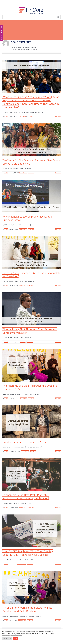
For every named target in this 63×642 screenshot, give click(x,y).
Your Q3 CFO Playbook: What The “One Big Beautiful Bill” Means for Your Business (27, 553)
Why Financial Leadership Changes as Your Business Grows (27, 218)
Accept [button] (15, 638)
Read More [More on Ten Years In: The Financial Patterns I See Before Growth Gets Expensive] (58, 173)
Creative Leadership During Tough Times (26, 442)
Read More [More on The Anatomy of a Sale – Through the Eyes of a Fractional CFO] (58, 398)
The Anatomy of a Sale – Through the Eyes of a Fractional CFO (29, 387)
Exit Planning (23, 116)
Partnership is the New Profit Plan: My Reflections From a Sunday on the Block (25, 496)
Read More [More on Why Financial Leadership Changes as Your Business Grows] (58, 229)
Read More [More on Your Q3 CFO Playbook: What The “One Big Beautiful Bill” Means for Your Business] (58, 564)
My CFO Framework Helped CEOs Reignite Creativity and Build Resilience (27, 609)
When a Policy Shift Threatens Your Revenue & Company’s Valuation (29, 331)
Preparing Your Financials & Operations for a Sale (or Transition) (31, 274)
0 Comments (30, 116)
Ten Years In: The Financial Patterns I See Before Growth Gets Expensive (31, 161)
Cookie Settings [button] (7, 638)
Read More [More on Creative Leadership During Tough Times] (58, 451)
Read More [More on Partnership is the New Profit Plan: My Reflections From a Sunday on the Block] (58, 507)
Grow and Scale (23, 173)
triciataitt (6, 116)
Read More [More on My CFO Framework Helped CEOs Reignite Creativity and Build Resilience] (58, 620)
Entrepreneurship (25, 451)
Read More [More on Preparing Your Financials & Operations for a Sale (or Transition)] (58, 285)
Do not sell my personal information (12, 635)
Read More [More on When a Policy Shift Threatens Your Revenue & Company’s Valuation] (58, 342)
